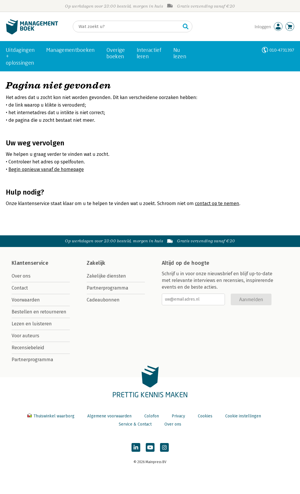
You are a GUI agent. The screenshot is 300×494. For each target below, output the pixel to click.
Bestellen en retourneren (39, 312)
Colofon (151, 416)
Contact (20, 288)
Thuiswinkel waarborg (51, 416)
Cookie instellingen (243, 416)
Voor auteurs (25, 335)
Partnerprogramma (32, 359)
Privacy (178, 416)
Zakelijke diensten (106, 276)
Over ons (21, 276)
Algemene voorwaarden (109, 416)
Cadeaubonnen (103, 300)
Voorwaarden (26, 300)
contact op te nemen (217, 203)
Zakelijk (96, 263)
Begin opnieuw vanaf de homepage (46, 169)
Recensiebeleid (28, 347)
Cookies (205, 416)
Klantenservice (30, 263)
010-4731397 (281, 49)
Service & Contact (135, 424)
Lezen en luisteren (32, 324)
